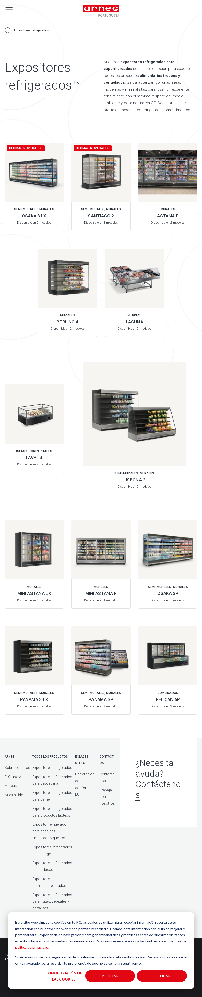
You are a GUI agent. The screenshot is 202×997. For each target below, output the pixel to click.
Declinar (161, 976)
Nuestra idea (15, 795)
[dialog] (101, 950)
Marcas (11, 786)
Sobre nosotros (17, 768)
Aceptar (110, 976)
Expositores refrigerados (52, 768)
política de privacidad (31, 947)
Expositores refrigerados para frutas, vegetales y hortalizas (52, 902)
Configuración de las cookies (63, 976)
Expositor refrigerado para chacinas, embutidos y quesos (49, 831)
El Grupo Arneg (16, 777)
